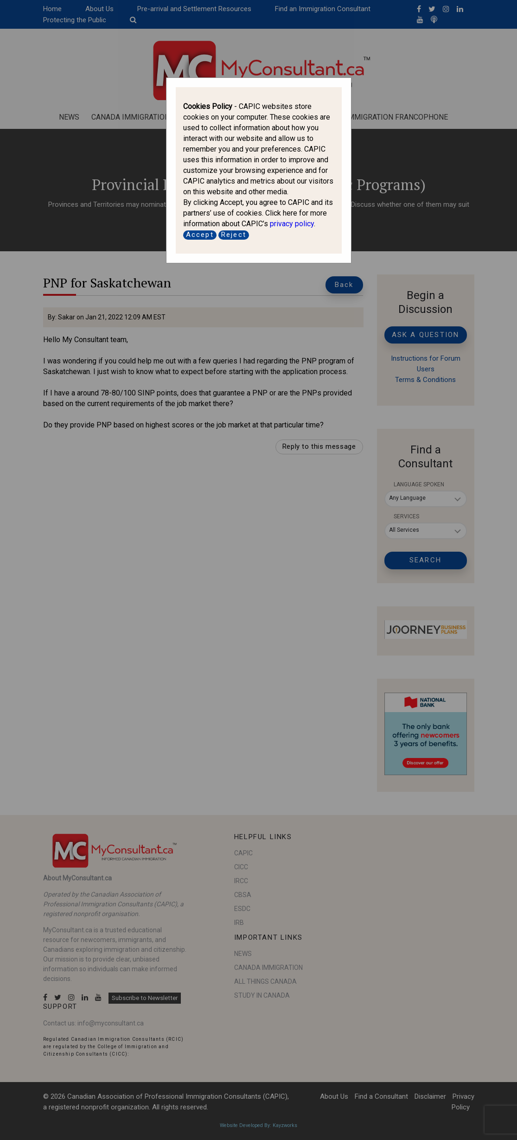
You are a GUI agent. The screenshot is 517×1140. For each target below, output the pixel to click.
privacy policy (292, 223)
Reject (233, 234)
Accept (200, 234)
